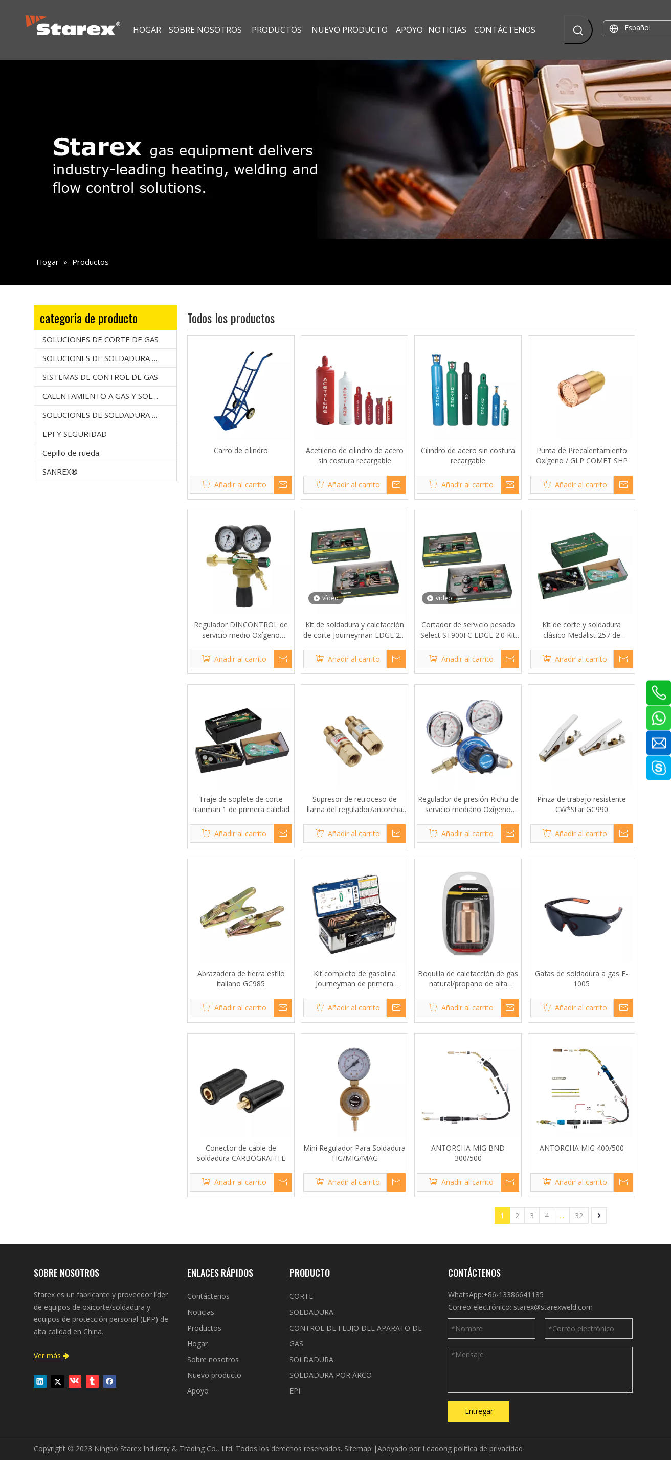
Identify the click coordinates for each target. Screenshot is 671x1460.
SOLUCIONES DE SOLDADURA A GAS (107, 358)
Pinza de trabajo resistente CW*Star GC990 (581, 804)
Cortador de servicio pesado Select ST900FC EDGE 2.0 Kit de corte (468, 630)
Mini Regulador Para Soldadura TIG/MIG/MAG (354, 1153)
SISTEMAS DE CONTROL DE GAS (100, 377)
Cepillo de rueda (70, 452)
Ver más (51, 1355)
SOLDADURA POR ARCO (330, 1375)
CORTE (301, 1296)
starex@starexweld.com (553, 1307)
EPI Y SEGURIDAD (74, 434)
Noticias (200, 1312)
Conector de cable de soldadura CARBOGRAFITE (241, 1153)
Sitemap (357, 1448)
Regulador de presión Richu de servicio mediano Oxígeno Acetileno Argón (468, 804)
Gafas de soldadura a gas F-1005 (581, 979)
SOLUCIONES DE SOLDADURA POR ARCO (109, 415)
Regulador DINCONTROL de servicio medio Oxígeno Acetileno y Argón (241, 630)
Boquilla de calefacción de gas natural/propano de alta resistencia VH (468, 979)
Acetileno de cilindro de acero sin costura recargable (355, 455)
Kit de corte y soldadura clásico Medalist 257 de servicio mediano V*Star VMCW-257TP (581, 630)
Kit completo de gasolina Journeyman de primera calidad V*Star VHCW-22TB (354, 979)
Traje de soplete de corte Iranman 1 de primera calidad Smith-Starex (241, 804)
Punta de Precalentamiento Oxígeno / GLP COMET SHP (582, 455)
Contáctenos (208, 1296)
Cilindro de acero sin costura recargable (468, 455)
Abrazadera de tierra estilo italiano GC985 (241, 979)
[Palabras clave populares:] (578, 29)
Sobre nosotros (213, 1359)
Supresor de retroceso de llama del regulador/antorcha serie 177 (354, 804)
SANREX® (60, 471)
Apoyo (198, 1391)
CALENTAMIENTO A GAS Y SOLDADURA (109, 396)
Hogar (197, 1344)
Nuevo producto (214, 1375)
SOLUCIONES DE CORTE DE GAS (100, 339)
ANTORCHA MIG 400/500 (582, 1148)
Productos (204, 1328)
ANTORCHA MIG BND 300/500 (468, 1153)
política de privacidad (488, 1448)
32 (579, 1215)
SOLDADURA (311, 1312)
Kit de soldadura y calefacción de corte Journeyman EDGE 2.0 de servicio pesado (354, 630)
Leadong (437, 1448)
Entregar (479, 1411)
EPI (294, 1391)
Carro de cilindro (241, 450)
